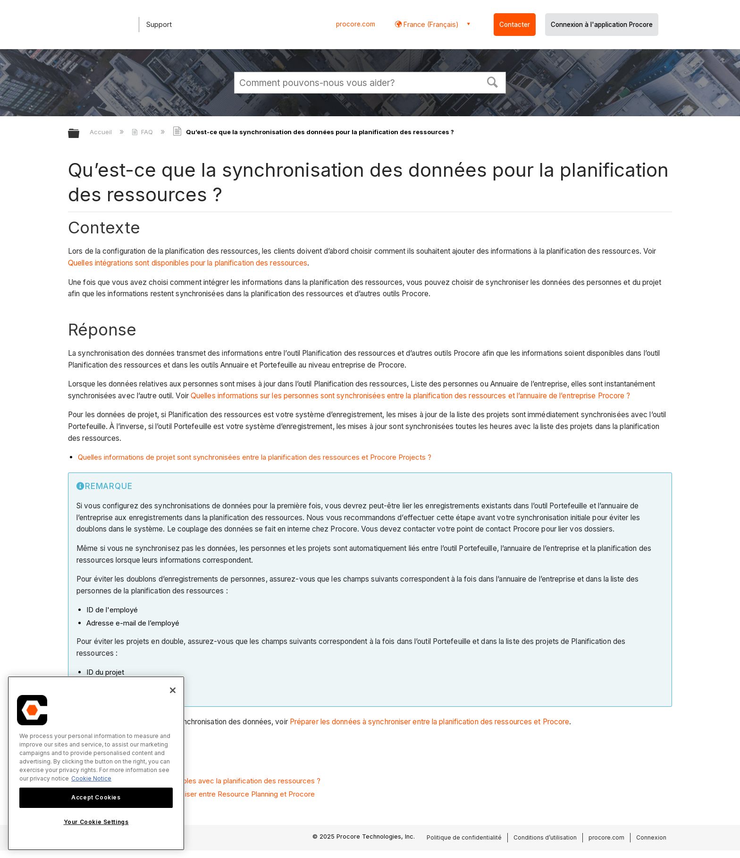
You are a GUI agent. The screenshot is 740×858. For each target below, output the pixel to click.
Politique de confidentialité (464, 837)
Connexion (651, 837)
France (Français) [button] (430, 24)
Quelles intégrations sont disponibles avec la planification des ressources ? (199, 780)
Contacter (514, 24)
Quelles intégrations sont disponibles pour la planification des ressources (187, 262)
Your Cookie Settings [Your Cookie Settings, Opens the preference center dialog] (96, 821)
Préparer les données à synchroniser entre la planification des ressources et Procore (429, 721)
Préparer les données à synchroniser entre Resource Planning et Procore (196, 793)
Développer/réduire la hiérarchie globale (79, 134)
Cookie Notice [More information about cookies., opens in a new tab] (91, 778)
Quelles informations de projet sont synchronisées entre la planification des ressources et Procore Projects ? (254, 457)
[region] (96, 763)
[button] (492, 81)
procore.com (355, 24)
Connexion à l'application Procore (602, 24)
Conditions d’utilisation (545, 837)
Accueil (102, 132)
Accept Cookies (95, 797)
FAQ (143, 132)
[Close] (172, 690)
